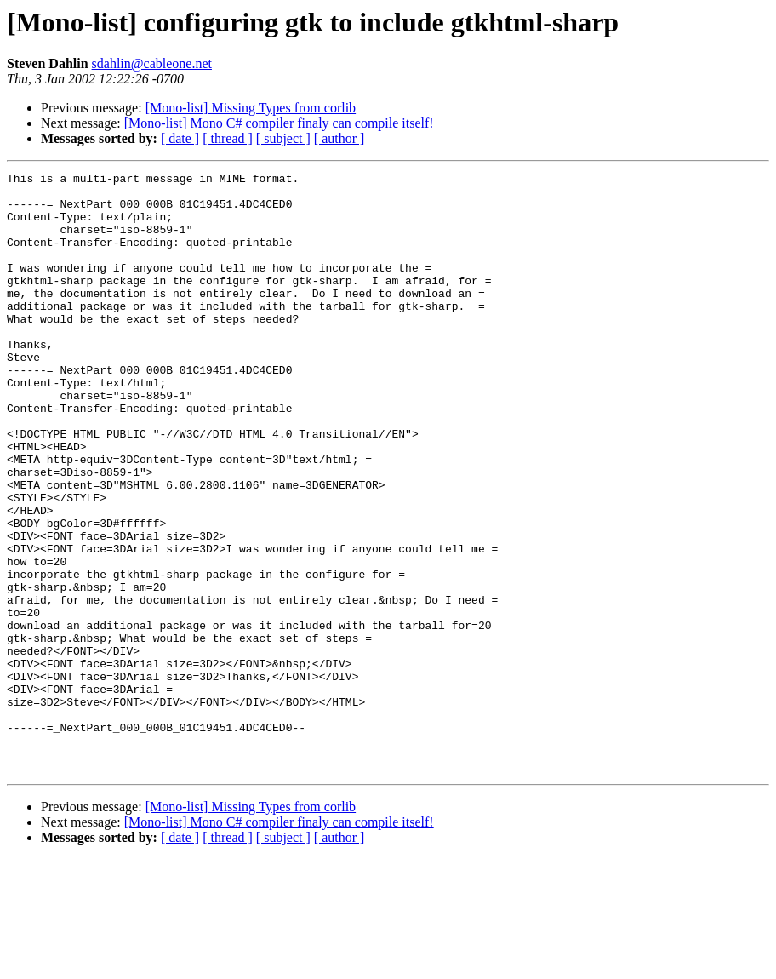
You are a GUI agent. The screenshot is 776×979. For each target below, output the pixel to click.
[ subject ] (283, 138)
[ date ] (180, 138)
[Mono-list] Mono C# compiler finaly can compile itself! (279, 123)
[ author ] (339, 138)
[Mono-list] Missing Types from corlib (251, 107)
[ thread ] (228, 138)
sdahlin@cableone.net (152, 63)
